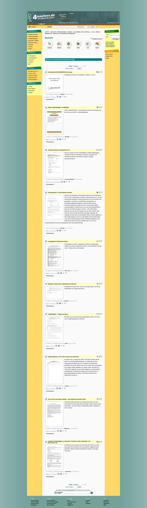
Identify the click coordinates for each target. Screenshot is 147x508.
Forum (68, 47)
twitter (87, 501)
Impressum (106, 500)
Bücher (97, 47)
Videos (30, 48)
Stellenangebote (32, 79)
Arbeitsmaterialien (33, 36)
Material (59, 47)
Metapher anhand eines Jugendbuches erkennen (62, 284)
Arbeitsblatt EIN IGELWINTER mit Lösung (60, 72)
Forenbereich (32, 56)
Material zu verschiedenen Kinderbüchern (64, 33)
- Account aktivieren (110, 46)
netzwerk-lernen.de (51, 503)
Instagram (88, 503)
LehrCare (69, 503)
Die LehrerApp (50, 505)
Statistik (30, 92)
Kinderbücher (48, 33)
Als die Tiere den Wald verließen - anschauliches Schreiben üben (67, 399)
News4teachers (32, 77)
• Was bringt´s (109, 54)
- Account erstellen (109, 42)
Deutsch (70, 32)
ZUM (68, 500)
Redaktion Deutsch (97, 38)
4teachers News (35, 503)
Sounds (30, 46)
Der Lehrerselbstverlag (52, 501)
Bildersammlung (32, 42)
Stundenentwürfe (33, 34)
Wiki (29, 64)
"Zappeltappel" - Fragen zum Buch (58, 314)
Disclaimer (106, 501)
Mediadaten (31, 90)
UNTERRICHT (32, 31)
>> (85, 66)
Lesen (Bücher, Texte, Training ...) (82, 32)
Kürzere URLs (32, 73)
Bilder (78, 47)
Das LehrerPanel (51, 500)
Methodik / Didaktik (33, 40)
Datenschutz (106, 503)
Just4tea (30, 62)
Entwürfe (49, 47)
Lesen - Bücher (96, 32)
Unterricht (53, 32)
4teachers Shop (35, 500)
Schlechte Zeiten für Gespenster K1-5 (59, 150)
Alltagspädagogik (33, 38)
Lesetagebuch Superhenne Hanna (58, 241)
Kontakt (30, 86)
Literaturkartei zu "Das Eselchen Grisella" (60, 192)
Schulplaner (34, 505)
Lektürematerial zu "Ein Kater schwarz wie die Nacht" (63, 356)
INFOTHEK (31, 53)
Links (87, 47)
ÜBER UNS (31, 83)
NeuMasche (70, 505)
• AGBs (107, 58)
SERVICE (31, 68)
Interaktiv (30, 44)
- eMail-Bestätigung (109, 45)
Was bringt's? (32, 88)
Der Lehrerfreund (71, 501)
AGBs (104, 505)
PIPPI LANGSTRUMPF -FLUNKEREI (58, 107)
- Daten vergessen (109, 43)
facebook (88, 500)
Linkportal (31, 60)
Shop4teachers (33, 71)
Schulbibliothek (32, 58)
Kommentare (50, 99)
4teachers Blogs (32, 75)
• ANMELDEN (109, 56)
